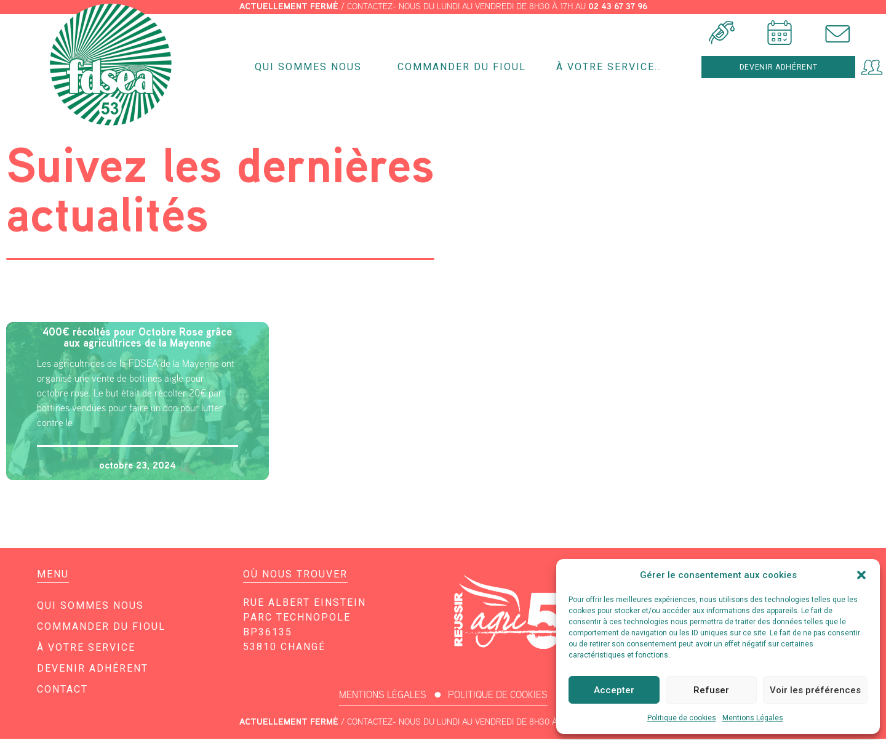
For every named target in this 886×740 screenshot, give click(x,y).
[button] (861, 575)
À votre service (86, 648)
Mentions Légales (752, 718)
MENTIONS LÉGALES (382, 696)
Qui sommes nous (311, 68)
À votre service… (612, 68)
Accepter (614, 690)
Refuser (711, 690)
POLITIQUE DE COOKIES (498, 696)
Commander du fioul (461, 67)
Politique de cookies (681, 718)
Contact (62, 690)
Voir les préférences (815, 690)
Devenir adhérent (92, 669)
